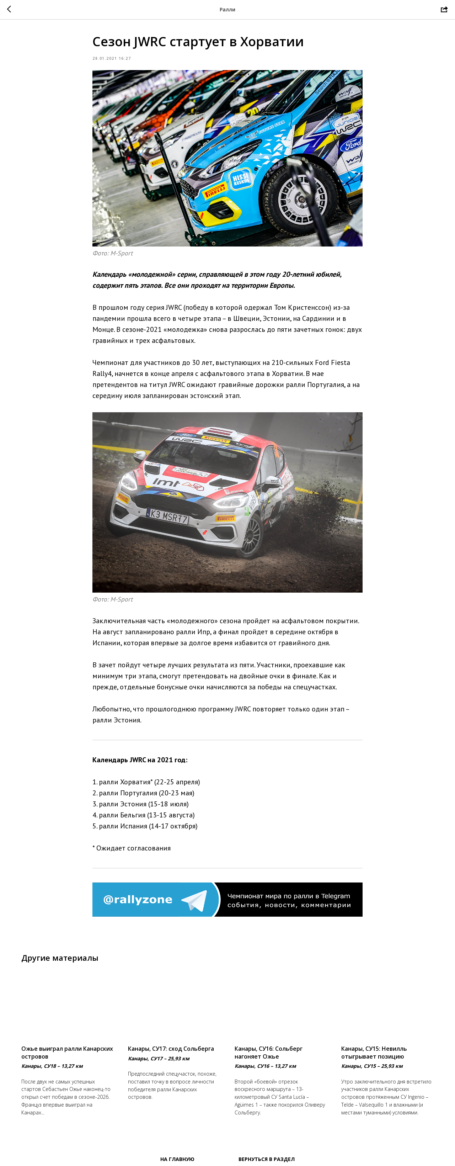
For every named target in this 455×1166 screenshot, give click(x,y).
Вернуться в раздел (267, 1159)
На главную (177, 1159)
